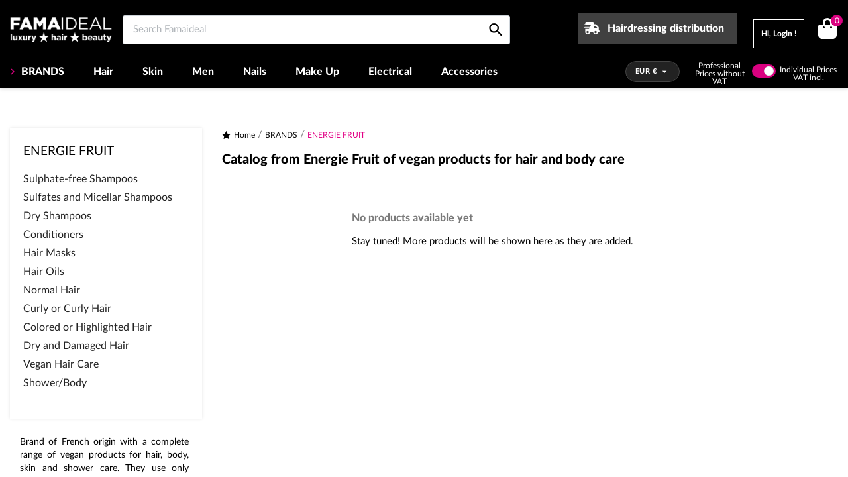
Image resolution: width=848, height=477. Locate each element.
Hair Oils (43, 271)
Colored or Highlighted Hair (87, 327)
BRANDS (41, 71)
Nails (254, 71)
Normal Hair (51, 290)
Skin (152, 71)
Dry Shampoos (57, 216)
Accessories (469, 71)
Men (203, 71)
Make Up (317, 71)
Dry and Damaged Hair (76, 346)
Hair (103, 71)
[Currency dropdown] (652, 71)
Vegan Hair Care (61, 364)
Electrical (390, 71)
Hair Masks (49, 253)
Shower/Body (55, 383)
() (834, 22)
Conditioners (53, 234)
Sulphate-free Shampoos (80, 179)
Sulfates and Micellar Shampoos (97, 197)
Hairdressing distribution (666, 28)
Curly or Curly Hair (67, 308)
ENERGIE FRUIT (68, 151)
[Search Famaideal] (316, 29)
